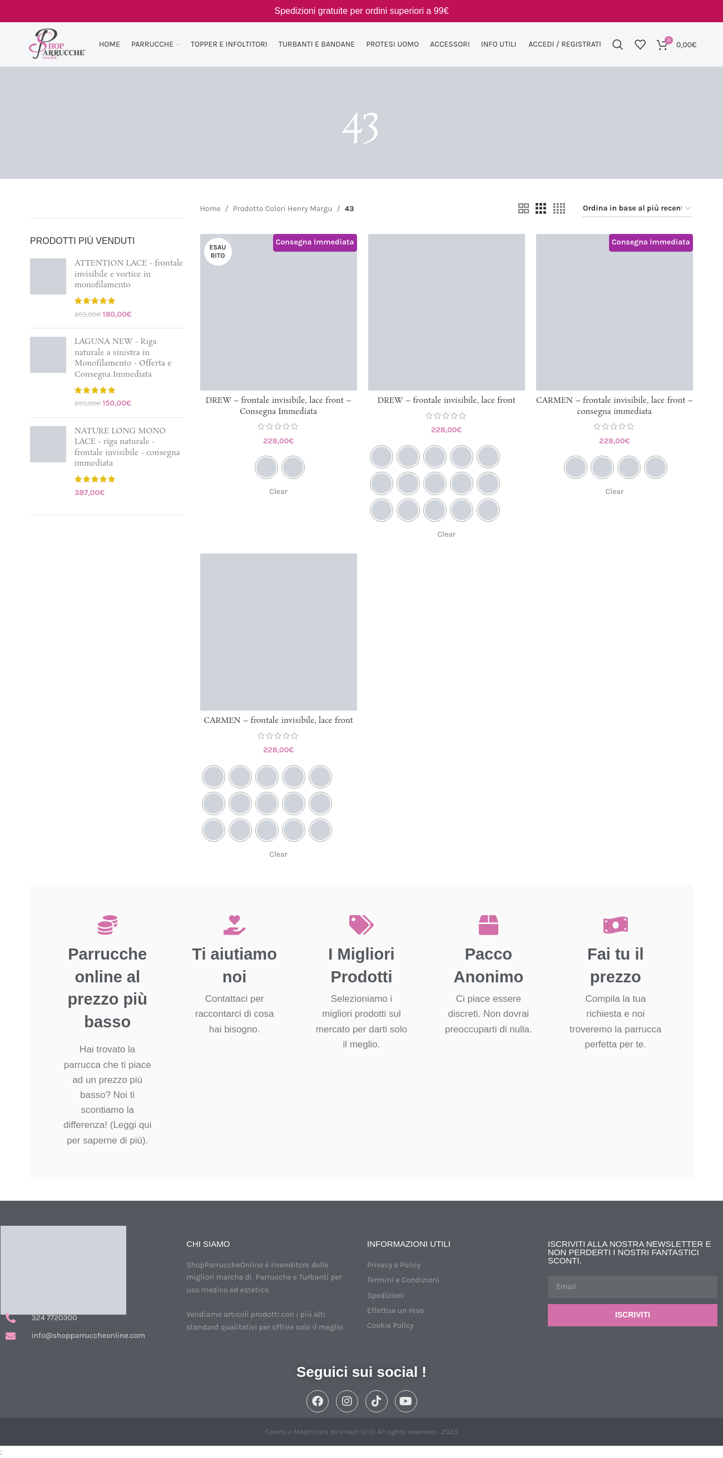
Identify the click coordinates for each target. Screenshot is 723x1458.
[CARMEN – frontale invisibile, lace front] (278, 631)
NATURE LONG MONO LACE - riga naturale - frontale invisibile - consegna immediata (127, 448)
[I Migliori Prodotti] (361, 925)
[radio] (266, 467)
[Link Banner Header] (361, 11)
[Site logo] (57, 43)
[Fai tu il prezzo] (615, 925)
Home (210, 208)
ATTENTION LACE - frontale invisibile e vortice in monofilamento (129, 274)
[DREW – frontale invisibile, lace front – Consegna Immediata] (278, 312)
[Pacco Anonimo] (488, 925)
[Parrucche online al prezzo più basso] (107, 925)
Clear (278, 491)
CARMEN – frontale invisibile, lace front (278, 720)
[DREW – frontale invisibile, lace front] (446, 312)
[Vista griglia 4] (559, 209)
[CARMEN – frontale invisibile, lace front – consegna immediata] (614, 312)
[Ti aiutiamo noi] (234, 925)
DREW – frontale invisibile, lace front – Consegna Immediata (278, 406)
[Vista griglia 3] (541, 209)
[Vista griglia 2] (523, 209)
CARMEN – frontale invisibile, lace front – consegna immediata (614, 406)
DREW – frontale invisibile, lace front (447, 400)
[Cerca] (618, 44)
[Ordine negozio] (637, 209)
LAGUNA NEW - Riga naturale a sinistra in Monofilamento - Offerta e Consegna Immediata (123, 358)
